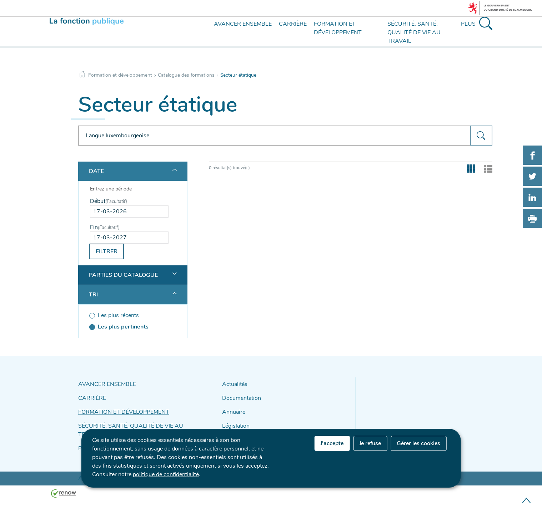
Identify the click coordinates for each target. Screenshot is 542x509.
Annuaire (232, 408)
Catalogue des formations (186, 75)
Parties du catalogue (123, 275)
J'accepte (331, 443)
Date (96, 171)
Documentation (239, 396)
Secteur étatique (238, 75)
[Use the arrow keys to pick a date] (129, 211)
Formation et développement (120, 75)
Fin (105, 227)
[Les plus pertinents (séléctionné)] (129, 326)
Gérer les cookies (418, 443)
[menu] (200, 38)
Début (108, 201)
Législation (234, 421)
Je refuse (370, 443)
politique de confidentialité (166, 474)
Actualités (233, 383)
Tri (93, 295)
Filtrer (106, 251)
